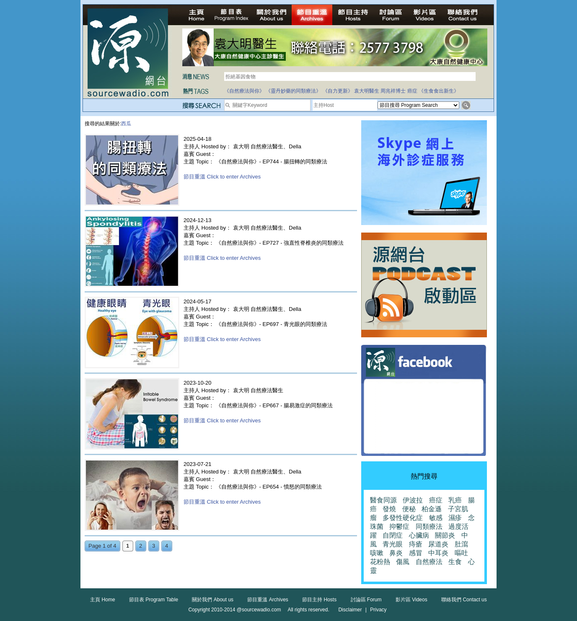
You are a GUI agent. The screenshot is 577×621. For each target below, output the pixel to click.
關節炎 (445, 535)
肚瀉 (461, 544)
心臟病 (419, 535)
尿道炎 (438, 544)
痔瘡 (415, 544)
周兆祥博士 (393, 91)
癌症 (412, 91)
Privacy (378, 610)
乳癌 (455, 500)
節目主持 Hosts (319, 600)
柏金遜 (432, 508)
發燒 (389, 508)
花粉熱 (380, 561)
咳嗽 (376, 552)
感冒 (415, 552)
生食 (455, 561)
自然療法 (429, 561)
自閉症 (393, 535)
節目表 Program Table (153, 600)
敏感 (435, 517)
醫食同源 (383, 500)
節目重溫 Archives (267, 600)
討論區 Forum (366, 600)
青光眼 (393, 544)
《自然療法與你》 (244, 91)
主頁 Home (102, 600)
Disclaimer (350, 610)
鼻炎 (396, 552)
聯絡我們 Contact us (464, 600)
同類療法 (429, 526)
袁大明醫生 (366, 91)
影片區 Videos (411, 600)
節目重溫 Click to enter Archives (222, 176)
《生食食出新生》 (439, 91)
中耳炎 (438, 552)
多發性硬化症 (403, 517)
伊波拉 (413, 500)
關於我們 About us (212, 600)
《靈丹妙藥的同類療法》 (293, 91)
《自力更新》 (338, 91)
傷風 (402, 561)
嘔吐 (461, 552)
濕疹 (455, 517)
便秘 (409, 508)
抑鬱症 (399, 526)
